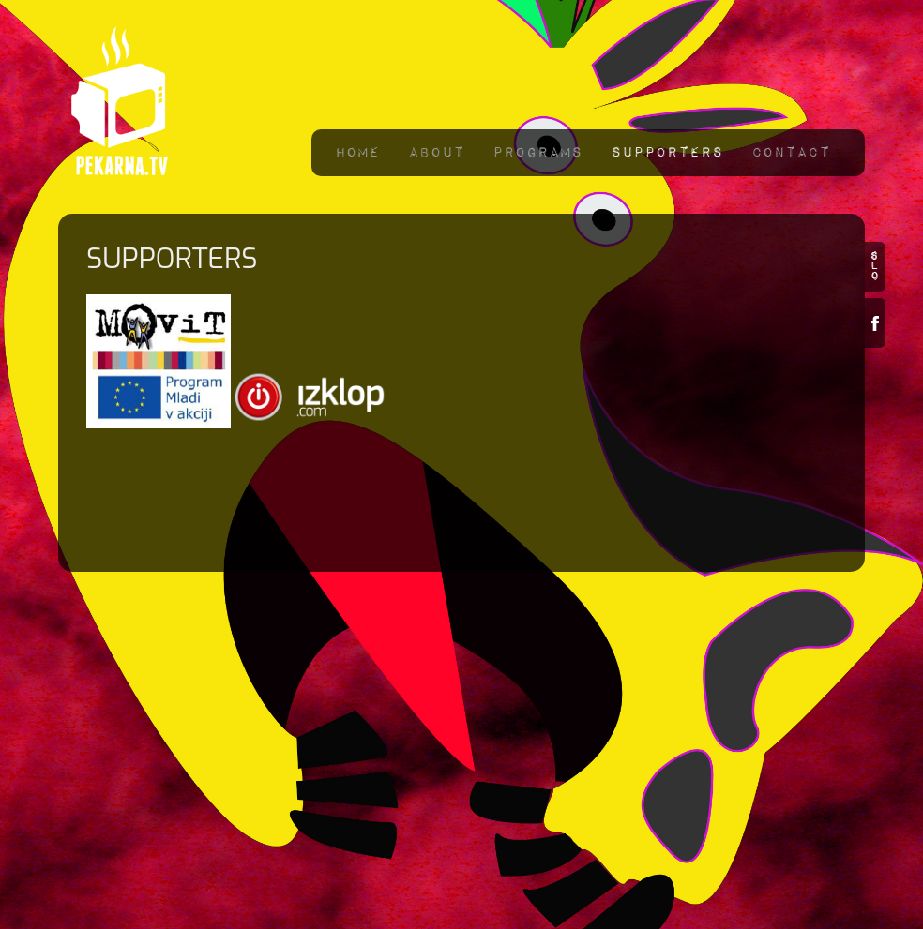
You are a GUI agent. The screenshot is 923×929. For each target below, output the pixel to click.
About (436, 152)
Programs (537, 152)
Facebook (875, 323)
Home (357, 152)
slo (875, 267)
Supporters (667, 152)
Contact (790, 152)
